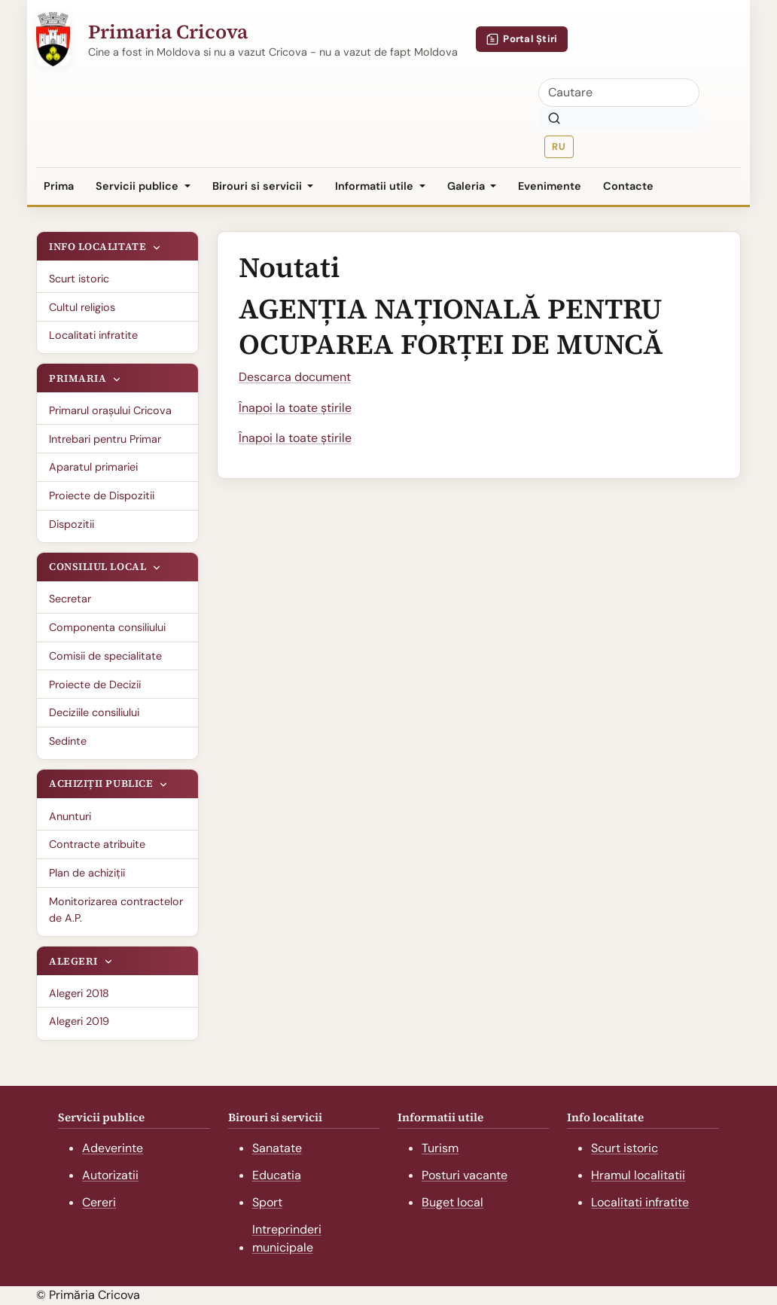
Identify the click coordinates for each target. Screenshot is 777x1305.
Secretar (70, 598)
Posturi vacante (464, 1175)
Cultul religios (82, 307)
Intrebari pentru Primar (105, 439)
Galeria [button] (467, 186)
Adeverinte (112, 1148)
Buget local (452, 1202)
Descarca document (295, 377)
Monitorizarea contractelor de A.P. (116, 910)
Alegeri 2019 (79, 1021)
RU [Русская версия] (558, 146)
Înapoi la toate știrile (295, 408)
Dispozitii (71, 524)
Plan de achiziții (87, 873)
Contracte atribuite (97, 844)
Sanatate (277, 1148)
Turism (440, 1148)
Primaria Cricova (168, 31)
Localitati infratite (93, 335)
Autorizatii (110, 1175)
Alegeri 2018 (79, 993)
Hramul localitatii (638, 1175)
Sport (267, 1202)
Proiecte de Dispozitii (101, 495)
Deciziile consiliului (94, 712)
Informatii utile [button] (375, 186)
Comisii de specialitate (105, 656)
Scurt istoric (79, 278)
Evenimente (549, 186)
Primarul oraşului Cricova (110, 410)
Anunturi (70, 816)
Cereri (99, 1202)
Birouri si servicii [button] (258, 186)
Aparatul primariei (93, 467)
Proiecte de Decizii (95, 684)
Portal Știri (522, 38)
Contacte (628, 186)
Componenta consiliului (107, 627)
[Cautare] (618, 92)
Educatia (276, 1175)
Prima (59, 186)
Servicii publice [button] (138, 186)
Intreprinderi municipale (286, 1238)
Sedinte (68, 741)
